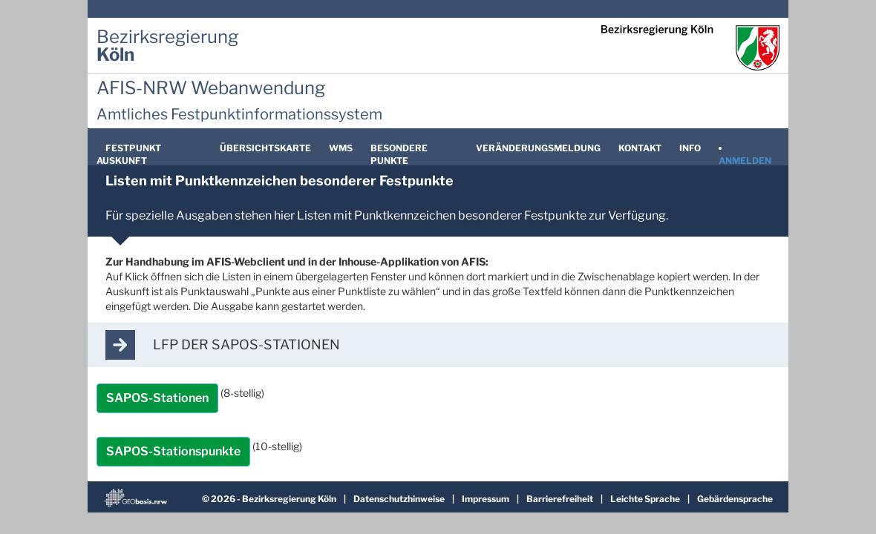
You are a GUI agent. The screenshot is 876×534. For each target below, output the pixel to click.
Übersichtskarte (265, 148)
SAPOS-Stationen (157, 398)
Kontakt (639, 148)
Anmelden (745, 160)
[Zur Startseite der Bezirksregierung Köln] (167, 45)
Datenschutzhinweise (399, 498)
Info (690, 148)
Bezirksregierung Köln (290, 498)
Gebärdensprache (735, 498)
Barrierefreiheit (560, 498)
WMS (341, 148)
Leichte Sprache (645, 498)
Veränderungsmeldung (538, 148)
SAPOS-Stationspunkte (173, 451)
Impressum (486, 498)
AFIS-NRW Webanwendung (211, 88)
